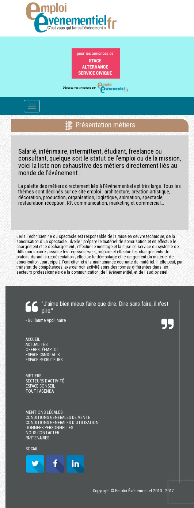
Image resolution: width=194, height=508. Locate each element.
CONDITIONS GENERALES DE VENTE (58, 417)
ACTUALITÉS (36, 344)
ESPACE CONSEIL (40, 386)
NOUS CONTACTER (42, 432)
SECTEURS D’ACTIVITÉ (45, 381)
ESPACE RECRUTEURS (44, 359)
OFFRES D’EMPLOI (42, 349)
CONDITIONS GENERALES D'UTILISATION (62, 422)
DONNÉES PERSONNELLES (49, 427)
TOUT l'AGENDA (40, 391)
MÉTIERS (33, 375)
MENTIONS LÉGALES (44, 412)
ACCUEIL (33, 339)
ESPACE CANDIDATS (43, 354)
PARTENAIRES (37, 437)
